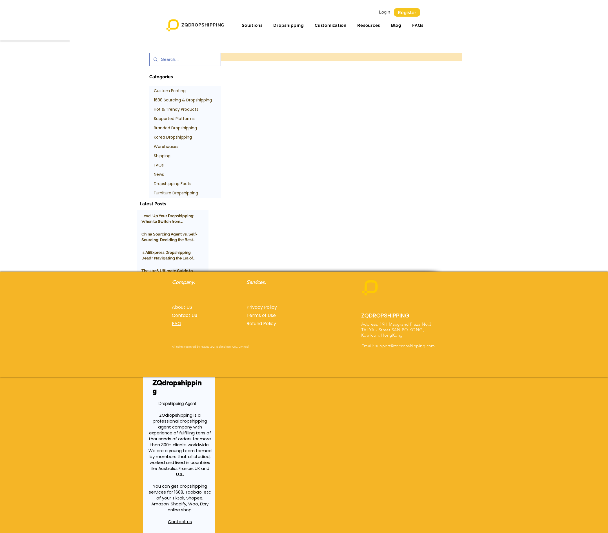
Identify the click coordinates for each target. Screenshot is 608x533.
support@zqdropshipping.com (405, 345)
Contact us (180, 522)
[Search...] (185, 59)
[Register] (407, 12)
